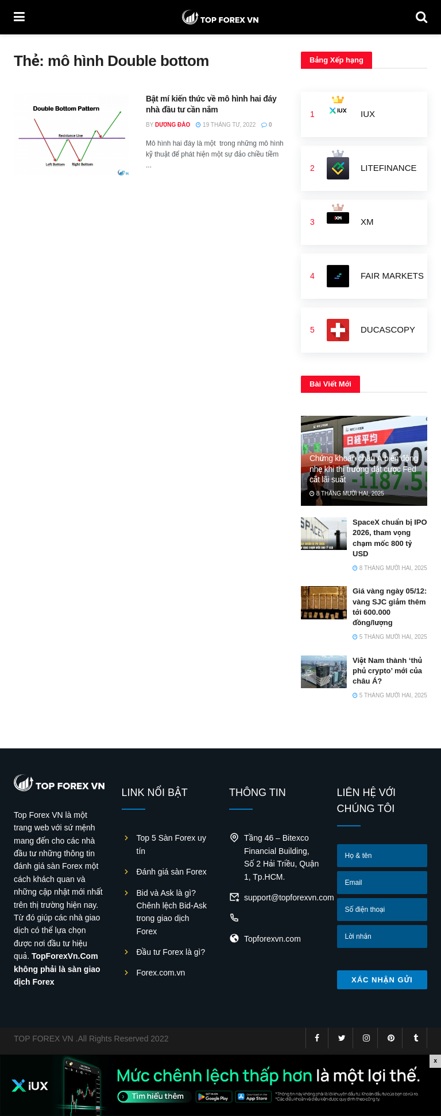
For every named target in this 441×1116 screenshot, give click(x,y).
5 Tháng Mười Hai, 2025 (390, 637)
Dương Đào (172, 125)
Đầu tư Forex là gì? (171, 952)
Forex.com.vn (161, 972)
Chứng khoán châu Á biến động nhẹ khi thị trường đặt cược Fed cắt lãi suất (364, 468)
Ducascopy (388, 329)
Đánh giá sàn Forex (172, 871)
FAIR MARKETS (392, 275)
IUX (368, 114)
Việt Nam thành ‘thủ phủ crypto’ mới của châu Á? (387, 670)
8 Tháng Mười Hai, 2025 (347, 493)
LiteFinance (389, 168)
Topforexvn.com (272, 938)
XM (367, 222)
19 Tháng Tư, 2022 (226, 125)
